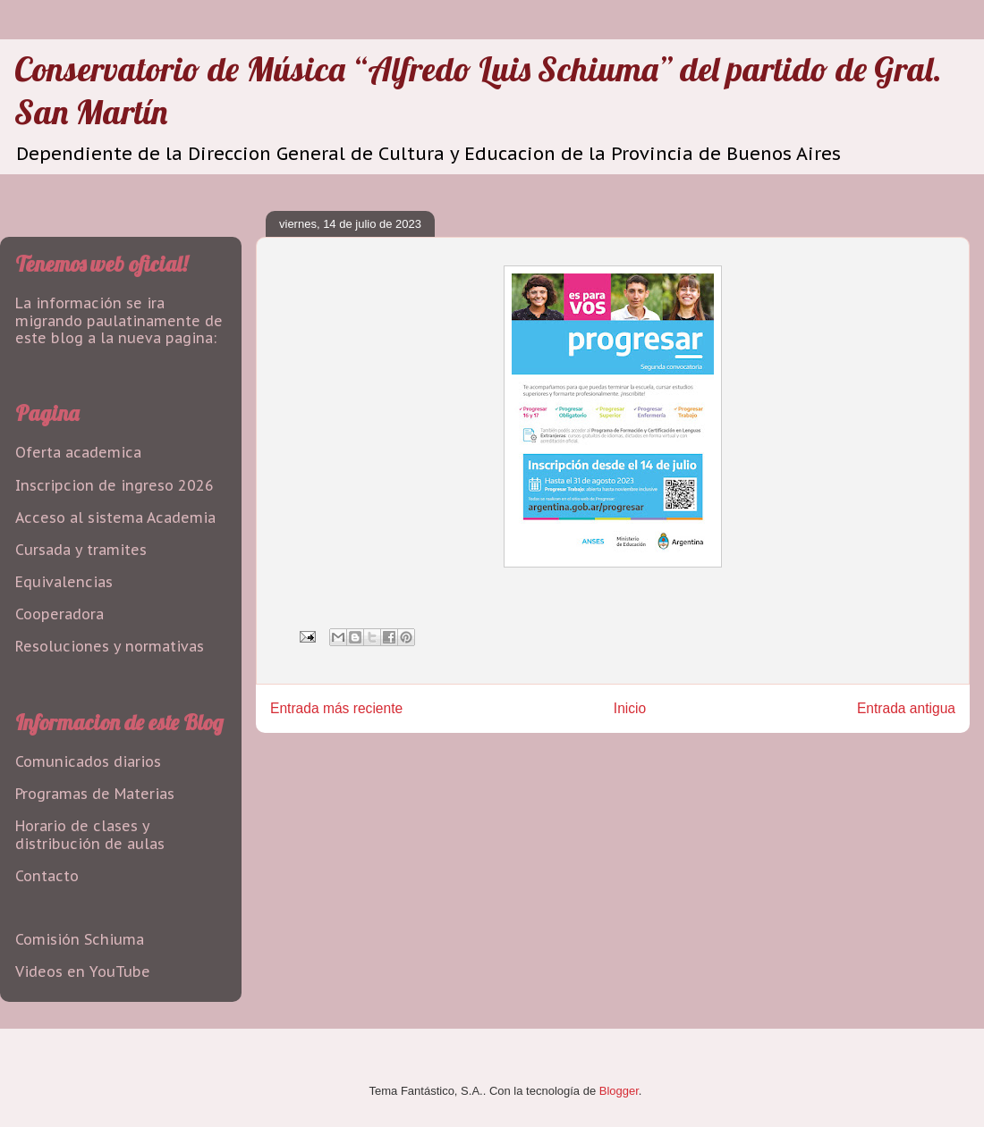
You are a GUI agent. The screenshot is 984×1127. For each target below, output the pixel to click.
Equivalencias (64, 582)
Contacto (47, 876)
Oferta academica (78, 452)
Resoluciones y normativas (109, 646)
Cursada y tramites (81, 550)
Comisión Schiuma (79, 939)
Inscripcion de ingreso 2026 (114, 485)
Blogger (619, 1091)
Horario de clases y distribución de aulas (90, 834)
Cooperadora (59, 614)
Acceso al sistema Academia (115, 517)
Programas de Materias (94, 794)
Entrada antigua (906, 708)
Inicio (630, 708)
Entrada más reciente (336, 708)
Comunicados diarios (88, 761)
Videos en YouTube (82, 971)
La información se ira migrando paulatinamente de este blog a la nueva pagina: (119, 320)
